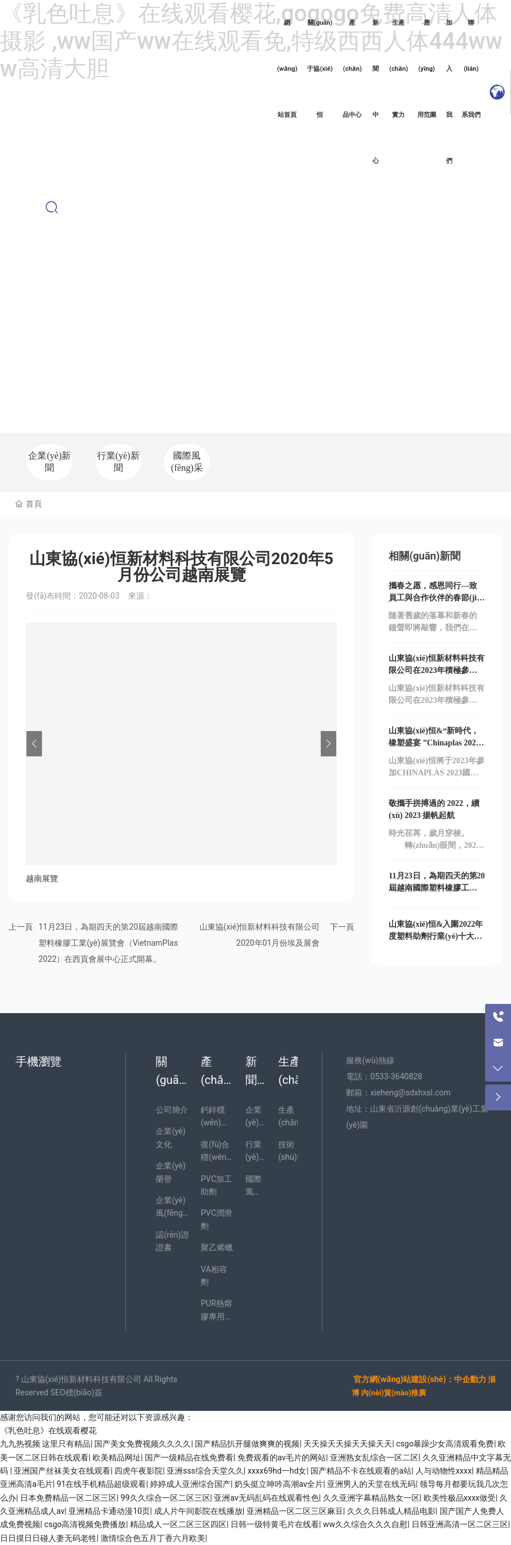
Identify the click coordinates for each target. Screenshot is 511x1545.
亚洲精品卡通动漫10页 (109, 1511)
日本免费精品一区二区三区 (68, 1497)
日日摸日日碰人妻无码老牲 (48, 1538)
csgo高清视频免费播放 (85, 1524)
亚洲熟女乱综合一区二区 (374, 1457)
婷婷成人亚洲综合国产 (190, 1484)
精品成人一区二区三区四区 (178, 1524)
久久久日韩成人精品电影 (391, 1511)
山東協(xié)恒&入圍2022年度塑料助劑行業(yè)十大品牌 (436, 936)
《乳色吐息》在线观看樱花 (48, 1430)
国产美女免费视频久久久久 (142, 1443)
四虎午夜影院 (138, 1470)
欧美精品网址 (117, 1457)
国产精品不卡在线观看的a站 (361, 1470)
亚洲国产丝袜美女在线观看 (62, 1470)
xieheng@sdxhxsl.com (410, 1092)
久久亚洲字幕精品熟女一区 (371, 1497)
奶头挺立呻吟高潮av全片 (279, 1484)
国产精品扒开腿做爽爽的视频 (247, 1443)
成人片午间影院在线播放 (198, 1511)
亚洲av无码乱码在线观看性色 (266, 1497)
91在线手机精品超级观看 (102, 1484)
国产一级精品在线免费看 (189, 1457)
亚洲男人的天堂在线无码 (371, 1484)
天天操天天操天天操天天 (347, 1443)
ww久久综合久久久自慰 (365, 1524)
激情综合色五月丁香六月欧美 (153, 1538)
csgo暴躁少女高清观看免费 (445, 1443)
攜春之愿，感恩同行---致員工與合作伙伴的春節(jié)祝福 (436, 597)
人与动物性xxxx (444, 1470)
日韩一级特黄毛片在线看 (274, 1524)
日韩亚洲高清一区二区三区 (460, 1524)
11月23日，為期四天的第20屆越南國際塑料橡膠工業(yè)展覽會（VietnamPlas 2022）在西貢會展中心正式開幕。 (108, 943)
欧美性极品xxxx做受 (460, 1497)
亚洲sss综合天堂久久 (205, 1470)
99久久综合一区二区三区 (165, 1497)
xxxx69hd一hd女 (277, 1470)
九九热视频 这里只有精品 (45, 1443)
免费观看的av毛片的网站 (281, 1457)
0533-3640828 (396, 1076)
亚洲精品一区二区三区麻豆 (295, 1511)
